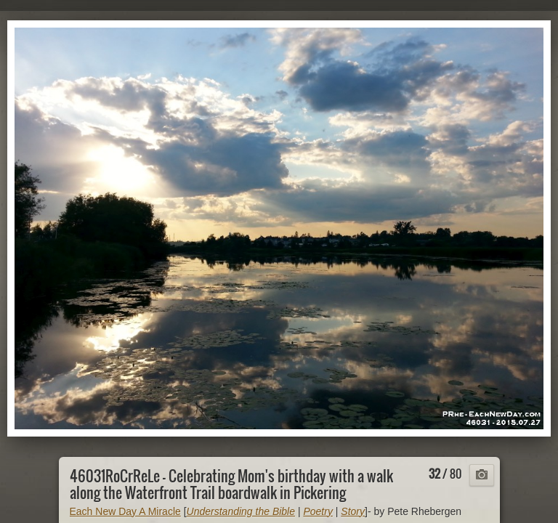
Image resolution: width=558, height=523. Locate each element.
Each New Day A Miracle (125, 511)
